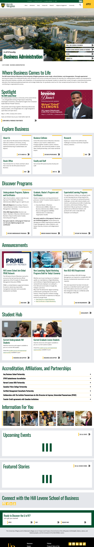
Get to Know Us (22, 154)
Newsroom (30, 543)
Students (29, 1)
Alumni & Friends (48, 1)
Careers (29, 546)
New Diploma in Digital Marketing (45, 299)
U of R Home (5, 65)
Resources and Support (19, 358)
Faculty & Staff (38, 1)
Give (56, 1)
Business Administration (17, 65)
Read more (23, 303)
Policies (49, 543)
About (26, 5)
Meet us (55, 172)
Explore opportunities (50, 154)
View (86, 154)
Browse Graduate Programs (49, 233)
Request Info (65, 522)
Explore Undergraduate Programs (16, 233)
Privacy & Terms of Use (53, 546)
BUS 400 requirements (81, 303)
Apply (10, 522)
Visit (36, 522)
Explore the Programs (81, 233)
